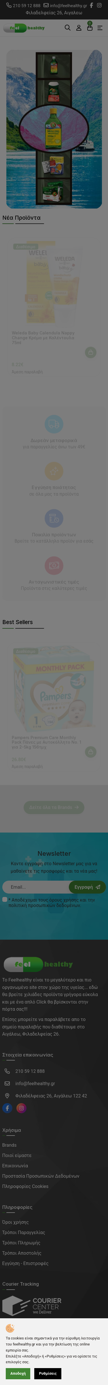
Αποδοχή (18, 1373)
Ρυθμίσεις (47, 1373)
